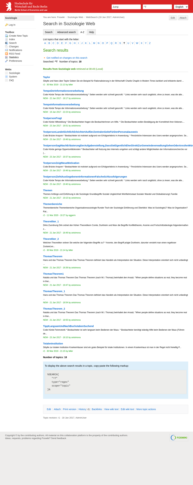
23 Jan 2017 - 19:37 (59, 157)
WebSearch (92, 17)
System (11, 76)
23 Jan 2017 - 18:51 (59, 125)
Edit (173, 17)
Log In (12, 24)
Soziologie (11, 18)
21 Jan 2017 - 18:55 (59, 320)
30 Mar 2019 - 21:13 (56, 84)
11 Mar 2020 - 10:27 (56, 215)
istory (82, 409)
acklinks (97, 409)
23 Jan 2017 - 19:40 (59, 184)
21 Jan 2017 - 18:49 (59, 233)
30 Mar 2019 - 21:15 (56, 351)
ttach (57, 409)
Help (91, 32)
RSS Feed (12, 53)
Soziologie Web (75, 17)
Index (10, 39)
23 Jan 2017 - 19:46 (59, 139)
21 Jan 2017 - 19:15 (59, 198)
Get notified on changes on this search (66, 57)
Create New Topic (16, 35)
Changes (12, 46)
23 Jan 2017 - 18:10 (59, 337)
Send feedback (58, 438)
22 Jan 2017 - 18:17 (59, 98)
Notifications (13, 50)
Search (48, 32)
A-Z (82, 32)
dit (49, 409)
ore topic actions (146, 409)
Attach (183, 17)
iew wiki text (111, 409)
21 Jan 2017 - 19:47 (59, 285)
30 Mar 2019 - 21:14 (56, 250)
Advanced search (66, 32)
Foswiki (61, 17)
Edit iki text (127, 409)
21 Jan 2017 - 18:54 (59, 302)
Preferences (13, 61)
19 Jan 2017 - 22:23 (59, 112)
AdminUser (118, 17)
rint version (69, 409)
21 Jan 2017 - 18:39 (59, 267)
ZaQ (9, 80)
